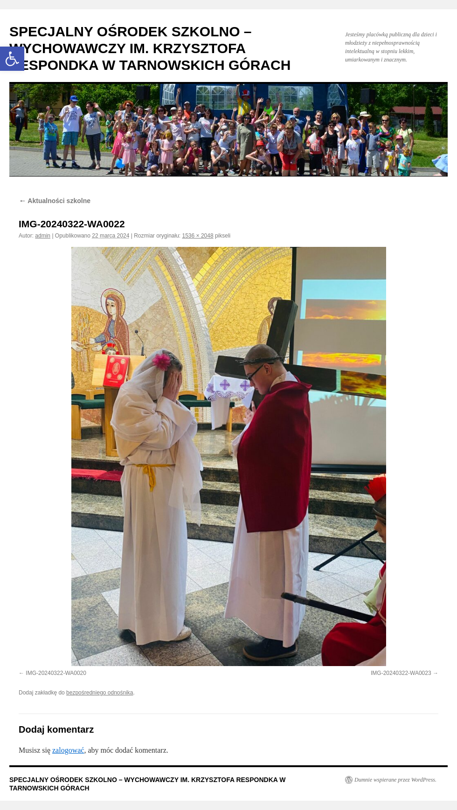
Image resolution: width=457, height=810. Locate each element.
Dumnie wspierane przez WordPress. (395, 779)
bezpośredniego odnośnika (99, 692)
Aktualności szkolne (54, 200)
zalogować (68, 750)
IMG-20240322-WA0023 (401, 673)
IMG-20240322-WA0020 (56, 673)
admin (42, 235)
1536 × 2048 (198, 235)
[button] (12, 59)
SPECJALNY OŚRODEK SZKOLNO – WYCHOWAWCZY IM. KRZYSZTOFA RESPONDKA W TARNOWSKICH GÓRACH (150, 48)
